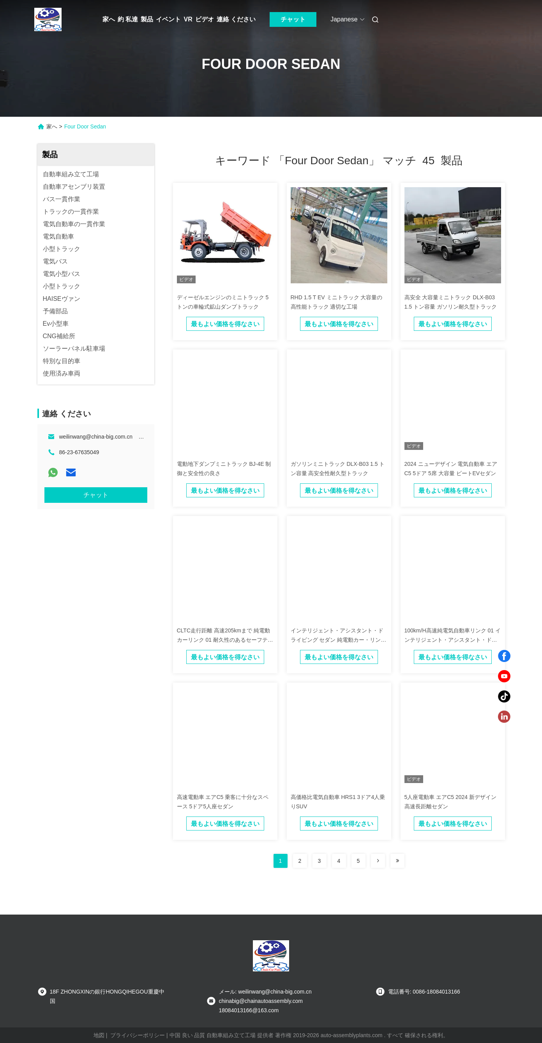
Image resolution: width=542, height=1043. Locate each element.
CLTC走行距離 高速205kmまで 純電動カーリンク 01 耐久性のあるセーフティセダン (225, 639)
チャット (293, 19)
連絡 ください (236, 19)
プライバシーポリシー (137, 1035)
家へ (108, 19)
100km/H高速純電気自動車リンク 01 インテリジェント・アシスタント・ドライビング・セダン (452, 639)
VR (188, 19)
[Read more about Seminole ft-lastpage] (397, 861)
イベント (168, 19)
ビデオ (204, 19)
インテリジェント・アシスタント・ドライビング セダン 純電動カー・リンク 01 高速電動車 (339, 639)
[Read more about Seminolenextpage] (378, 861)
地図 (99, 1035)
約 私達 (128, 19)
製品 (147, 19)
